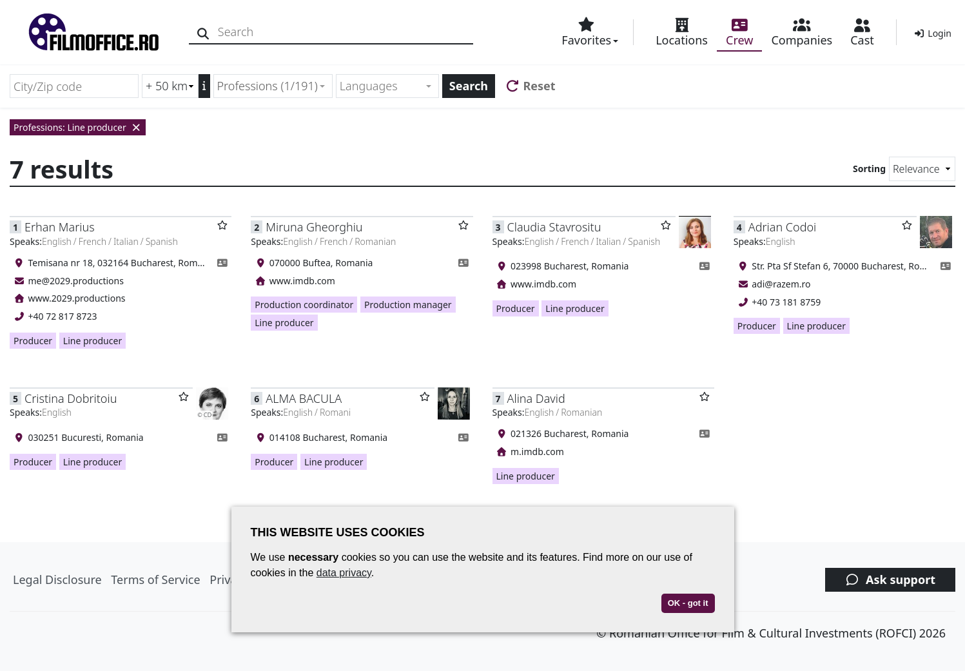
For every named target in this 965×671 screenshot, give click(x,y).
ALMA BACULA (304, 398)
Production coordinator (304, 304)
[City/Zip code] (74, 86)
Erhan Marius (59, 227)
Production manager (408, 304)
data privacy (344, 572)
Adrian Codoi (782, 227)
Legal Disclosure (57, 579)
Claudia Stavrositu (554, 227)
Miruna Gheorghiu (314, 227)
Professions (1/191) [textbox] (267, 85)
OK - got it (688, 603)
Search (468, 85)
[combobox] (273, 86)
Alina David (536, 398)
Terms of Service (155, 579)
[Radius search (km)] (170, 86)
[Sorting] (922, 169)
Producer (33, 341)
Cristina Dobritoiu (70, 398)
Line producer (92, 341)
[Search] (204, 32)
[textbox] (382, 86)
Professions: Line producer (78, 127)
